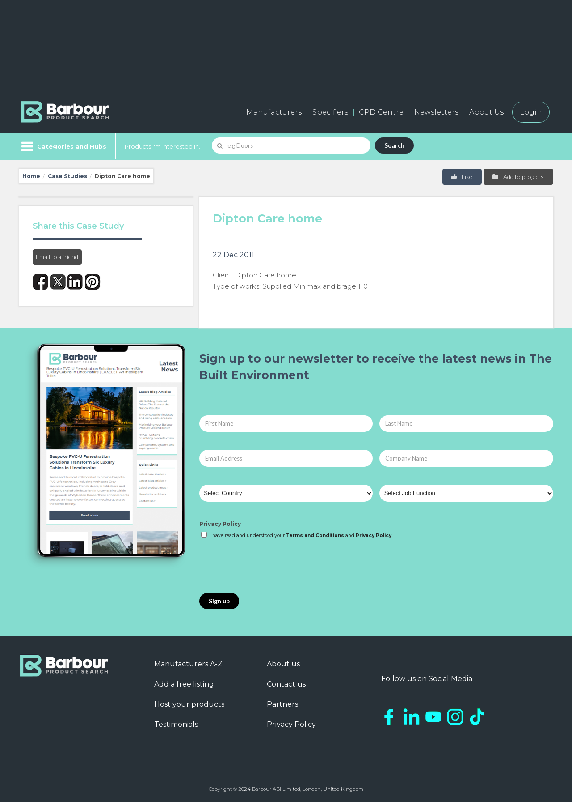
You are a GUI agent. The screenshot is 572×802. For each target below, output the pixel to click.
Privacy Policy (220, 523)
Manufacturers (274, 112)
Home (31, 176)
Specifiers (330, 112)
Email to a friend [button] (57, 256)
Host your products (189, 704)
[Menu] (62, 146)
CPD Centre (381, 112)
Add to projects (518, 176)
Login (531, 112)
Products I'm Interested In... (164, 146)
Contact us (286, 684)
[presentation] (267, 566)
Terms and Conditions (315, 535)
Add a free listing (184, 684)
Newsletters (436, 112)
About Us (486, 112)
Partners (282, 704)
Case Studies (67, 176)
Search (394, 145)
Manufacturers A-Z (188, 664)
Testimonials (176, 724)
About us (283, 664)
